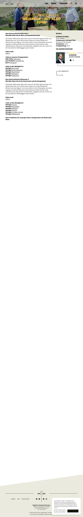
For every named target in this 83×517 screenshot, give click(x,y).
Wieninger (15, 74)
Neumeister (15, 106)
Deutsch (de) (44, 512)
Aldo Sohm (17, 59)
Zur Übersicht (63, 71)
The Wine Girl (19, 61)
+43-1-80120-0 (42, 509)
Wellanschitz (16, 114)
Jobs (18, 499)
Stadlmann (15, 75)
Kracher (14, 105)
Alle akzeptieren (73, 511)
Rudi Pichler (16, 72)
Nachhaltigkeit (25, 499)
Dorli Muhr (15, 68)
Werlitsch (15, 108)
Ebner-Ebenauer (17, 70)
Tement (14, 110)
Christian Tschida (17, 112)
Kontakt (13, 499)
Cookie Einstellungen (34, 512)
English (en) (51, 512)
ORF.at (8, 53)
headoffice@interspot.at (43, 508)
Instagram (13, 63)
